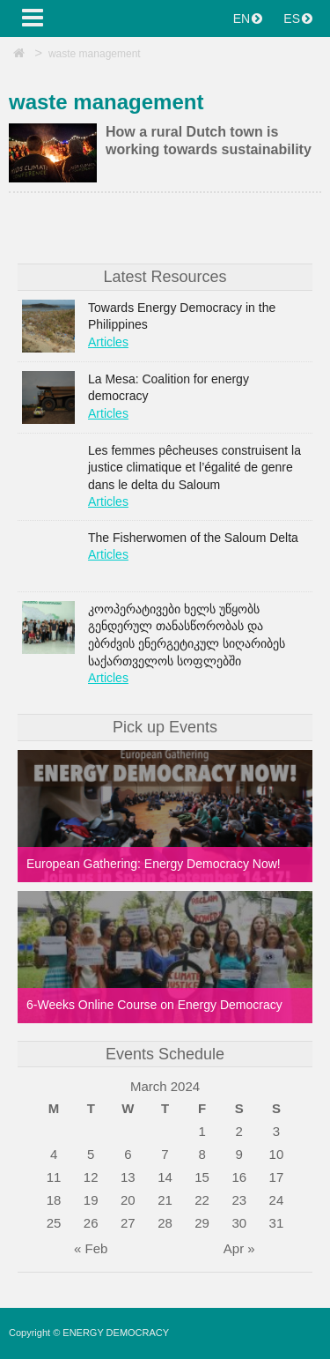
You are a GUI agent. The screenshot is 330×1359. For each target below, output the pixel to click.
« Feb (90, 1248)
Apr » (239, 1248)
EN (247, 18)
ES (297, 18)
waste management (94, 54)
